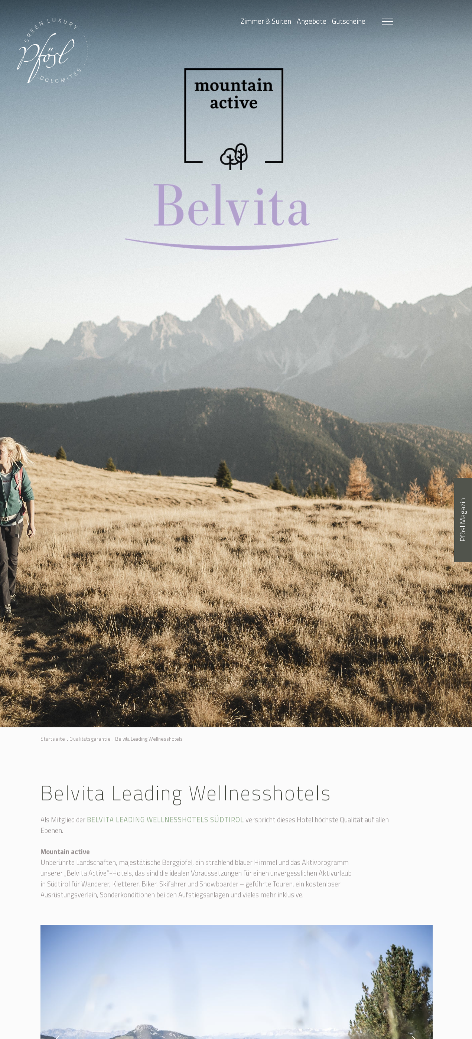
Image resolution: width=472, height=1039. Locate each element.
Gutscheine (348, 21)
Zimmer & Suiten (266, 21)
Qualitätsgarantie (90, 739)
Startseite (52, 739)
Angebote (311, 21)
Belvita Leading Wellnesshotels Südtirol (165, 826)
